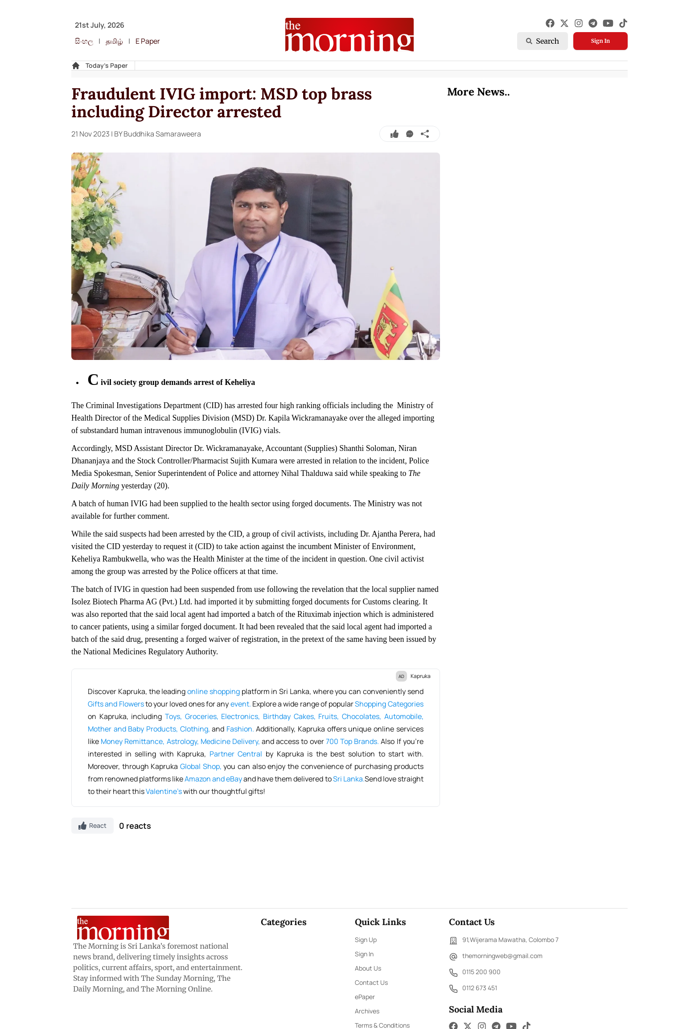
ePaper (365, 996)
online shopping (213, 691)
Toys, (175, 716)
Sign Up (366, 939)
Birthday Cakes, (290, 716)
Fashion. (241, 729)
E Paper (148, 41)
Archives (367, 1011)
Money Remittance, (133, 741)
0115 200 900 (475, 972)
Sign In (600, 40)
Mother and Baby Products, (134, 729)
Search (542, 41)
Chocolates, (363, 716)
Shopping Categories (389, 704)
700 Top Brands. (353, 741)
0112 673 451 (473, 989)
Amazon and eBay (214, 779)
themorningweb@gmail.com (496, 956)
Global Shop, (201, 766)
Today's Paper (106, 65)
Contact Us (371, 982)
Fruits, (330, 716)
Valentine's (164, 791)
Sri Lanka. (349, 779)
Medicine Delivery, (231, 741)
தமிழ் (114, 41)
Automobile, (404, 716)
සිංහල (84, 41)
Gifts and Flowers (116, 704)
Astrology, (184, 741)
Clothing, (196, 729)
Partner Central (236, 754)
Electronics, (242, 716)
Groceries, (203, 716)
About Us (368, 968)
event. (241, 704)
